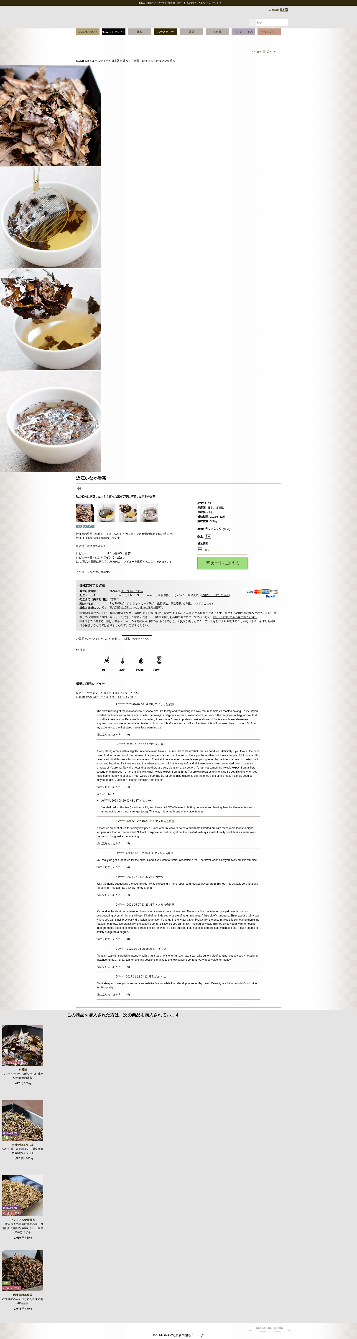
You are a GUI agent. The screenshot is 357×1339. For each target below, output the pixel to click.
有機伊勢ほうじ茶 (23, 1144)
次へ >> (271, 51)
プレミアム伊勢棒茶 (22, 1220)
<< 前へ (257, 51)
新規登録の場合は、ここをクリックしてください (106, 697)
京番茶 (23, 1069)
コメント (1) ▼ (106, 793)
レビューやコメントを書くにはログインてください (107, 693)
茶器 (191, 31)
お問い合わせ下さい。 (137, 638)
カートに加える (222, 563)
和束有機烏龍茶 (22, 1295)
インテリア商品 (243, 31)
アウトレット (269, 31)
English (273, 9)
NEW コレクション (113, 31)
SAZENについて (88, 31)
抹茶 (139, 31)
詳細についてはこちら (215, 595)
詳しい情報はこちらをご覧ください (235, 617)
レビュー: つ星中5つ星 (103, 553)
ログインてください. (113, 557)
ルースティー (165, 31)
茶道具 (217, 31)
